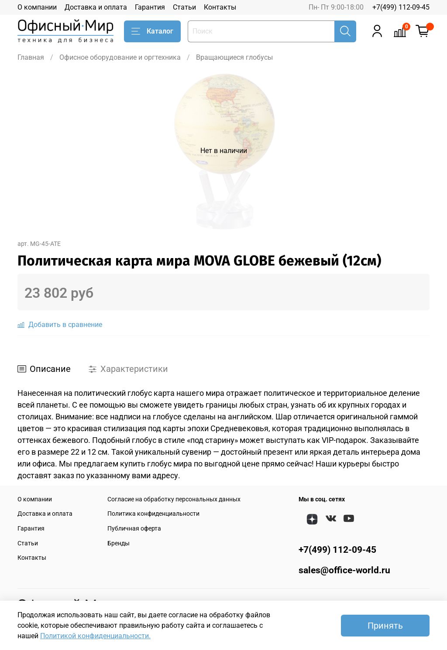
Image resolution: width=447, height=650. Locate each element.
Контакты (220, 7)
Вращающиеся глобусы (234, 57)
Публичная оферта (134, 528)
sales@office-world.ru (344, 570)
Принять (385, 625)
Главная (30, 57)
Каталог (152, 31)
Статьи (184, 7)
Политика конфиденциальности (153, 513)
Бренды (118, 543)
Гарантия (150, 7)
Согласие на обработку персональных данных (174, 499)
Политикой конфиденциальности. (95, 636)
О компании (37, 7)
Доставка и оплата (96, 7)
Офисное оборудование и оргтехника (120, 57)
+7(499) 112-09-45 (401, 7)
